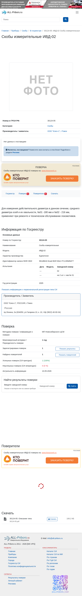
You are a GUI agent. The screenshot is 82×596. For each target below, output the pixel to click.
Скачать (54, 194)
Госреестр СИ (14, 563)
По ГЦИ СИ (52, 560)
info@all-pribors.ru (55, 538)
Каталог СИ (52, 551)
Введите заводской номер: (15, 385)
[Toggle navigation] (77, 12)
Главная (11, 551)
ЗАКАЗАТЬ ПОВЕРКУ (62, 178)
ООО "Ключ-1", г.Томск (57, 131)
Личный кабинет (15, 581)
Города (11, 560)
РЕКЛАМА (75, 166)
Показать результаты (68, 349)
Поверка (24, 194)
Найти (72, 386)
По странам (52, 557)
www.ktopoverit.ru (49, 171)
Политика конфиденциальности (22, 566)
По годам (51, 569)
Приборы (12, 554)
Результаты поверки (16, 578)
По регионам (52, 563)
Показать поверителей (67, 355)
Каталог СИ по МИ (55, 554)
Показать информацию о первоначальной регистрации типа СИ (29, 290)
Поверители (40, 194)
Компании (12, 557)
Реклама (12, 584)
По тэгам (50, 566)
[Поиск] (31, 19)
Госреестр (10, 194)
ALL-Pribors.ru (12, 12)
